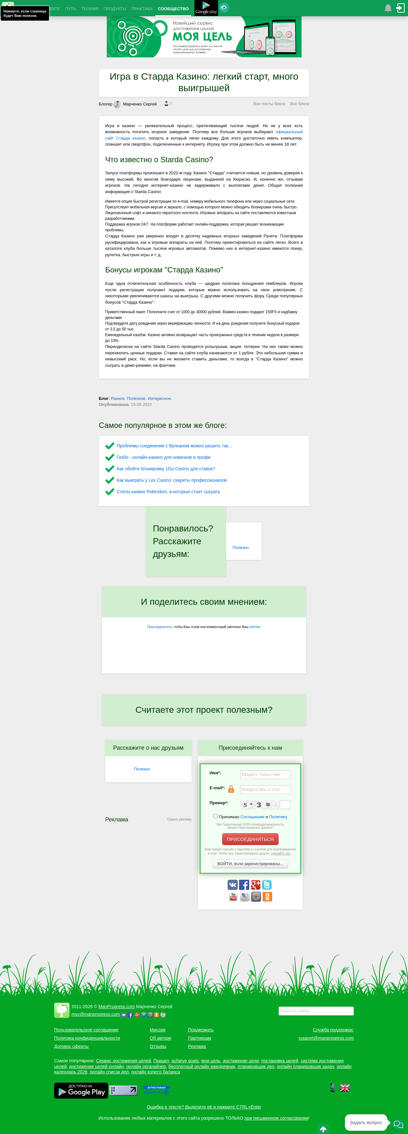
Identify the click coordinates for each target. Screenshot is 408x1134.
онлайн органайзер (146, 1066)
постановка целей (279, 1060)
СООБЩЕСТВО (173, 8)
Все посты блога (269, 103)
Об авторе (160, 1038)
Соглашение (253, 816)
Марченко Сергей (135, 104)
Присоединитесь (159, 627)
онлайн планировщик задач (305, 1066)
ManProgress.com (116, 1006)
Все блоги (299, 103)
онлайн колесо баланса (155, 1071)
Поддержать (201, 1029)
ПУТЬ (70, 8)
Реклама (197, 1046)
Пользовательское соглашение (86, 1029)
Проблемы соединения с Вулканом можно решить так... (174, 445)
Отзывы (158, 1046)
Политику (278, 816)
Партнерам (199, 1038)
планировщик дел (256, 1066)
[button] (398, 1124)
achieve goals (185, 1060)
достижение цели (241, 1060)
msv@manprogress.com (95, 1014)
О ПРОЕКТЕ (48, 8)
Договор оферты (71, 1046)
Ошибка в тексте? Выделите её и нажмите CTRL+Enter (204, 1106)
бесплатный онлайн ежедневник (201, 1066)
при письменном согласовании (276, 1118)
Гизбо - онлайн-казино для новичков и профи (163, 457)
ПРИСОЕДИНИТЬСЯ (250, 839)
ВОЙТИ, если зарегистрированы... (250, 863)
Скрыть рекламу (179, 819)
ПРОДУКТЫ (115, 8)
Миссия (157, 1029)
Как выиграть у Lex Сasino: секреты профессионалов (172, 480)
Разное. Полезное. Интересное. (141, 398)
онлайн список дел (109, 1071)
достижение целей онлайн (96, 1066)
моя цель (211, 1060)
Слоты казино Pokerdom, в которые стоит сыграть (168, 491)
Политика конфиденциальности (87, 1038)
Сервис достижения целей (123, 1060)
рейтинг (255, 627)
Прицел (161, 1060)
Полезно (240, 547)
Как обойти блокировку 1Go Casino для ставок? (166, 468)
